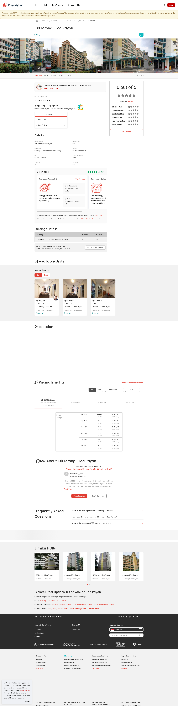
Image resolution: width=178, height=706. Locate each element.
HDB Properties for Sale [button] (101, 659)
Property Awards (71, 644)
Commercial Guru (44, 644)
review (130, 102)
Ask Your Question (95, 248)
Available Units (50, 75)
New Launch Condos (42, 679)
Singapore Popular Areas (131, 675)
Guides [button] (71, 5)
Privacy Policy (25, 690)
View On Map (80, 179)
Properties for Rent (128, 656)
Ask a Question (79, 496)
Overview (38, 75)
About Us (38, 630)
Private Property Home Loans (73, 659)
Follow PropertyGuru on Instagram (130, 616)
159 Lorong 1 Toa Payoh (101, 575)
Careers (37, 636)
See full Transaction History (132, 383)
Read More (68, 489)
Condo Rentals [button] (126, 662)
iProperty (138, 644)
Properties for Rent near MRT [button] (74, 684)
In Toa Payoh (61, 601)
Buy (38, 275)
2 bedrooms (112, 390)
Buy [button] (30, 5)
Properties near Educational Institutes (101, 676)
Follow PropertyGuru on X (140, 617)
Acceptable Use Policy (42, 701)
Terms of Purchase (87, 701)
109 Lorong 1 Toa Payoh (44, 307)
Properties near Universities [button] (102, 681)
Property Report (120, 644)
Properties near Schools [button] (101, 684)
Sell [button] (47, 5)
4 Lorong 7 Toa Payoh (72, 575)
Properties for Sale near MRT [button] (74, 681)
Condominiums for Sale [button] (101, 662)
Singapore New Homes (45, 675)
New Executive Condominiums (45, 682)
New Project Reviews (42, 685)
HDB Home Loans (69, 662)
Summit (98, 644)
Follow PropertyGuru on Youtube (133, 616)
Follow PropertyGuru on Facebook (126, 616)
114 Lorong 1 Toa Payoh (129, 575)
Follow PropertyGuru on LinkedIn (137, 616)
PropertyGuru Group (43, 625)
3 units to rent (51, 125)
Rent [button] (38, 5)
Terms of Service (59, 701)
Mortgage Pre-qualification (72, 668)
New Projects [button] (59, 5)
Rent (46, 275)
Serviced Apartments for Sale (101, 665)
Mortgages (69, 656)
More (80, 5)
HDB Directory (40, 665)
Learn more (98, 215)
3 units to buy (51, 119)
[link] (70, 87)
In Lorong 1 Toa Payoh (48, 601)
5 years (130, 390)
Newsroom (76, 630)
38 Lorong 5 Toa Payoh (44, 575)
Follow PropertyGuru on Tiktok (142, 617)
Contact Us (76, 625)
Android (53, 616)
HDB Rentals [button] (126, 659)
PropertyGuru (41, 656)
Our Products (39, 633)
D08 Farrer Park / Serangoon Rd (130, 687)
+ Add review (126, 131)
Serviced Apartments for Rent (130, 665)
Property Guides (41, 662)
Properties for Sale (100, 656)
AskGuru (39, 659)
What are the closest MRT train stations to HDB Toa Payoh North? (89, 469)
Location (61, 75)
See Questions (98, 496)
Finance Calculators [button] (71, 665)
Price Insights (72, 75)
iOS (60, 616)
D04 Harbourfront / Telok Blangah (131, 679)
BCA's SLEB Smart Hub (88, 219)
